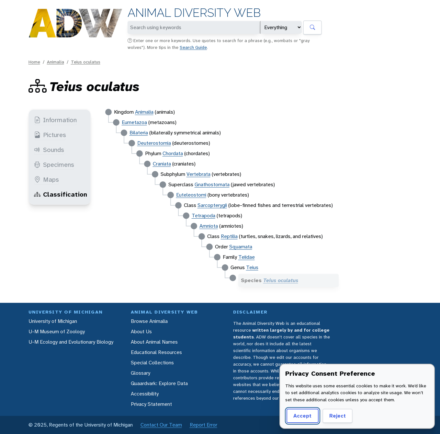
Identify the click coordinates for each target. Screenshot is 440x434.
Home (34, 62)
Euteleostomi (191, 194)
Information (55, 120)
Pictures (50, 135)
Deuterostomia (154, 143)
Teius (252, 267)
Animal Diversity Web (194, 13)
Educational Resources (156, 352)
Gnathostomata (212, 184)
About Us (141, 331)
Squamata (240, 246)
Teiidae (246, 257)
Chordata (173, 153)
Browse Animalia (149, 321)
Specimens (54, 164)
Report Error (203, 424)
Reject (337, 415)
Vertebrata (198, 174)
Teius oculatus (85, 62)
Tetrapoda (203, 215)
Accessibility (145, 393)
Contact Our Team (161, 424)
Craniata (162, 163)
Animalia (55, 62)
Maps (46, 179)
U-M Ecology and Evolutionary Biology (70, 341)
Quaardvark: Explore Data (159, 383)
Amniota (208, 226)
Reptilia (229, 236)
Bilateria (139, 132)
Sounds (49, 149)
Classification (60, 194)
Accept (302, 415)
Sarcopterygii (212, 205)
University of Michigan (52, 321)
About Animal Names (154, 341)
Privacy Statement (151, 404)
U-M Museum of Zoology (56, 331)
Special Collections (152, 362)
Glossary (140, 373)
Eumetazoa (134, 122)
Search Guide (193, 47)
